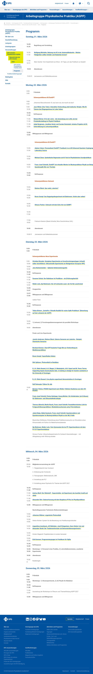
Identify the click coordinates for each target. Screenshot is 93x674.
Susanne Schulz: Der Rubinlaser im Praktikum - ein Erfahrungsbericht (55, 278)
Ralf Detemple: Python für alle (42, 384)
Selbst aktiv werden (52, 629)
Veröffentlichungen (81, 9)
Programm (17, 71)
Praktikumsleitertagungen (14, 74)
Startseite (7, 23)
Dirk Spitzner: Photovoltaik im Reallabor (46, 362)
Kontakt (7, 83)
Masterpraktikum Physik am (79, 165)
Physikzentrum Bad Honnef (11, 638)
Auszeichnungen (67, 9)
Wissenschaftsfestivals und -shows (56, 634)
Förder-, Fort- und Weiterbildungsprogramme (54, 637)
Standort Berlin (8, 641)
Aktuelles (27, 650)
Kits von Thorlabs (49, 167)
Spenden (70, 619)
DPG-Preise (7, 655)
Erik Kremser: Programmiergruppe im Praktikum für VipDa (52, 539)
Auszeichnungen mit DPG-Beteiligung (14, 664)
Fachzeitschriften (30, 657)
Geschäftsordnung (11, 40)
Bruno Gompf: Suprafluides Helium (44, 356)
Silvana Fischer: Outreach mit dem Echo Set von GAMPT (53, 205)
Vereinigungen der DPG (20, 9)
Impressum (65, 671)
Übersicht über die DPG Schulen (29, 24)
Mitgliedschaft (59, 3)
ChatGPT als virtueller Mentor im (59, 165)
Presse (66, 3)
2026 (39, 24)
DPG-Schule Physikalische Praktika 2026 (18, 66)
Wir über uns (9, 37)
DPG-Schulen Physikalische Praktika (12, 24)
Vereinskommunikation (10, 636)
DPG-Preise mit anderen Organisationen (10, 658)
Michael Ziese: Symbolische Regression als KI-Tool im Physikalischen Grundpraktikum (63, 157)
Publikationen (29, 653)
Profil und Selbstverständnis (12, 629)
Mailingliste (9, 77)
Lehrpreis (8, 43)
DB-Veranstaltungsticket (75, 632)
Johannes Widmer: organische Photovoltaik (47, 515)
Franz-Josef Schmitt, (42, 165)
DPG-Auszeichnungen (10, 648)
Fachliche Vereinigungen (32, 629)
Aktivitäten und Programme (38, 9)
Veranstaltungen (54, 9)
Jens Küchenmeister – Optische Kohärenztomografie (50, 268)
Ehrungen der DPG (9, 653)
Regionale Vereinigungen (32, 634)
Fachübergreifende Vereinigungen (31, 23)
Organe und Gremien (9, 632)
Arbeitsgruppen (43, 23)
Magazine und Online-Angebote (34, 655)
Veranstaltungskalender (75, 629)
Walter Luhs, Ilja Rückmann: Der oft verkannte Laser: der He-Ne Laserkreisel (58, 284)
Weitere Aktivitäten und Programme (57, 645)
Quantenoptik (39, 167)
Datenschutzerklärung (83, 671)
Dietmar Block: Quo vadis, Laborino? (46, 188)
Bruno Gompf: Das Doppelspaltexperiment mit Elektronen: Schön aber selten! (60, 196)
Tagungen (49, 632)
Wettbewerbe (50, 642)
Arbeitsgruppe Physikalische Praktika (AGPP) (58, 23)
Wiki (6, 80)
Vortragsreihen (51, 640)
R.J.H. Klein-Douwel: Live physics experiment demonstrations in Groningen (57, 379)
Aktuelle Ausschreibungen (11, 650)
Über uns (7, 9)
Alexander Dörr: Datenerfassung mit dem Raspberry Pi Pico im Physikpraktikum (59, 500)
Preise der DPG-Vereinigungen (12, 661)
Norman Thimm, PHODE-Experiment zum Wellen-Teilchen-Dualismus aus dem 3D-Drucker (59, 389)
